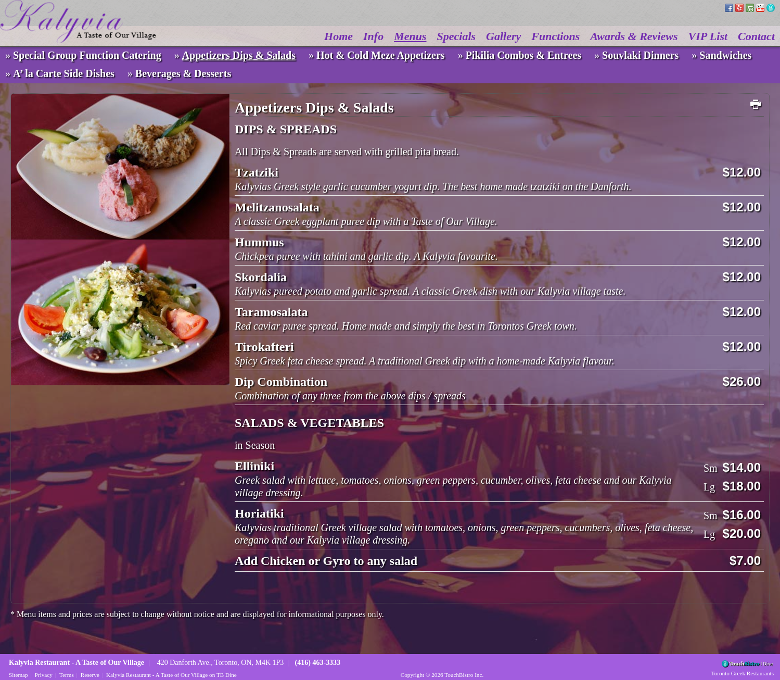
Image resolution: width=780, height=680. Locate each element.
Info (373, 36)
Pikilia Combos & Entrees (523, 55)
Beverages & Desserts (183, 73)
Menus (410, 36)
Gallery (503, 36)
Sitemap (18, 675)
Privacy (44, 675)
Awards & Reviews (633, 36)
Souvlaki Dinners (640, 55)
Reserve (90, 675)
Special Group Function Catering (87, 55)
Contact (756, 36)
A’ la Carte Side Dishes (63, 73)
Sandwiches (725, 55)
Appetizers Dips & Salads (239, 55)
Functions (555, 36)
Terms (66, 675)
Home (338, 36)
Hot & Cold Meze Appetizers (380, 55)
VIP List (708, 36)
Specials (456, 36)
